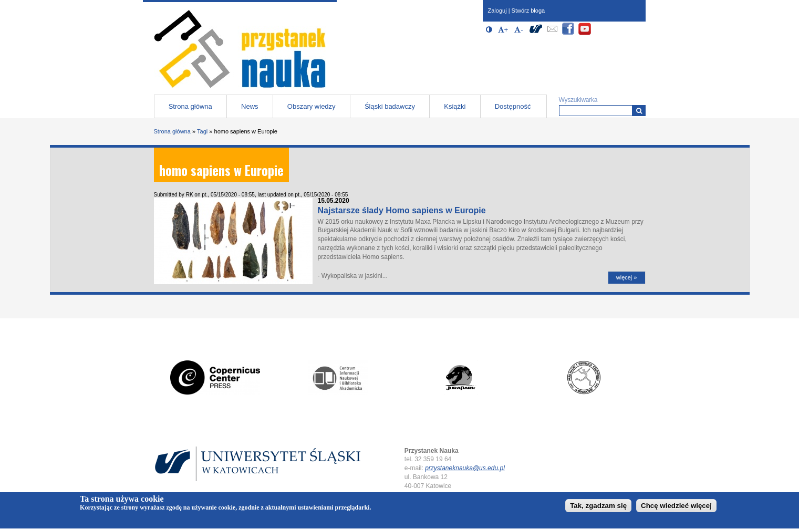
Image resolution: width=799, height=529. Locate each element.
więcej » (626, 277)
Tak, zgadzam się (598, 507)
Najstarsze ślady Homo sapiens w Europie (402, 210)
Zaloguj (497, 10)
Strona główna (190, 106)
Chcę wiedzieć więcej (676, 507)
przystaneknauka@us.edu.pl (465, 468)
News (249, 106)
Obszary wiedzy (311, 106)
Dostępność (513, 106)
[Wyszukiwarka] (639, 110)
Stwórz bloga (528, 10)
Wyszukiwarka (578, 99)
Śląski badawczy (390, 106)
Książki (454, 106)
